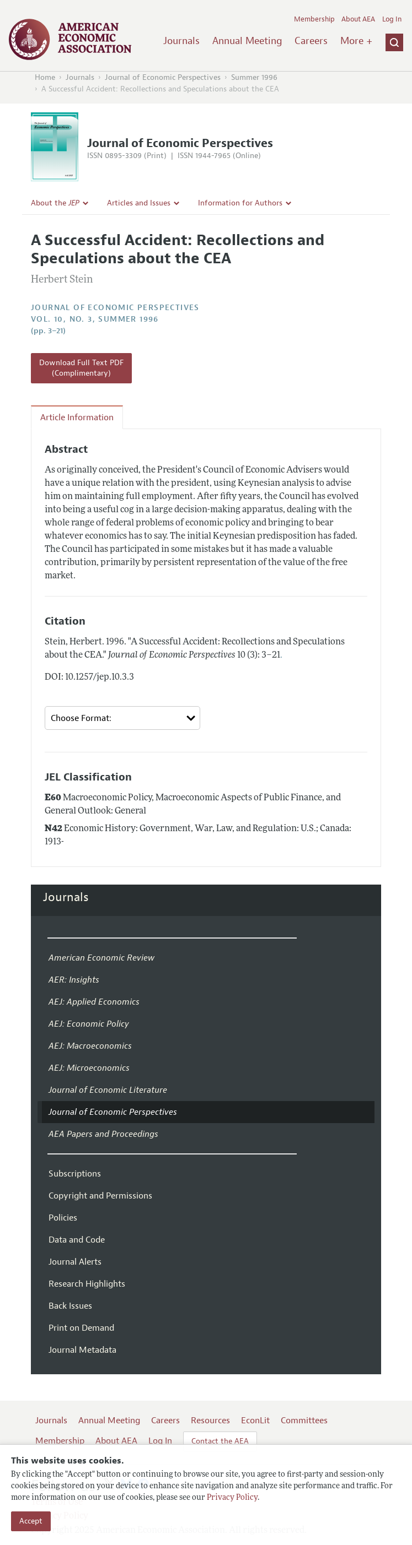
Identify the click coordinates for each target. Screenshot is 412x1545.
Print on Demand (81, 1327)
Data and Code (77, 1239)
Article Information (77, 417)
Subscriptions (75, 1173)
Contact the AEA (220, 1441)
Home (45, 77)
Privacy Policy (232, 1498)
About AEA (358, 19)
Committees (304, 1420)
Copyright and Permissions (100, 1195)
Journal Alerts (75, 1261)
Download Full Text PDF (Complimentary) (81, 368)
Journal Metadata (82, 1350)
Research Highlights (87, 1283)
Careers (311, 41)
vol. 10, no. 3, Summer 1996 (95, 319)
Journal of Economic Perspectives (163, 77)
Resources (210, 1420)
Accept (30, 1521)
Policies (63, 1217)
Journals (181, 41)
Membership (314, 19)
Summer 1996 (254, 77)
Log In (392, 19)
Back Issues (70, 1305)
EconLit (255, 1420)
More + (356, 41)
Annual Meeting (247, 41)
